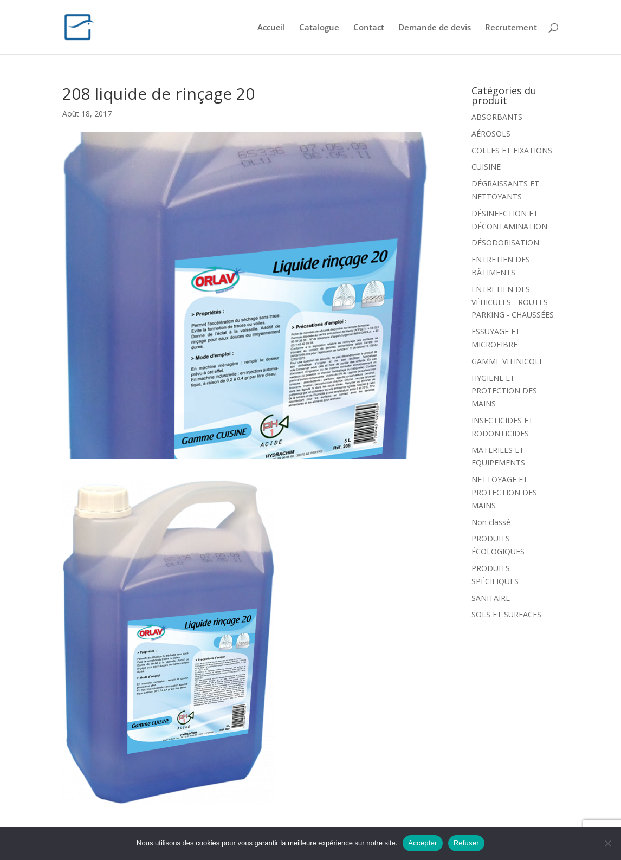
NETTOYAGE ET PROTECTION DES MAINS (504, 492)
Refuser (466, 843)
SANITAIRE (490, 598)
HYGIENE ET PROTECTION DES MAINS (504, 391)
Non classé (490, 522)
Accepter (422, 843)
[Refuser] (607, 843)
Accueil (271, 28)
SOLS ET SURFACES (506, 614)
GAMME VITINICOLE (507, 361)
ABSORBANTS (496, 117)
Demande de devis (434, 28)
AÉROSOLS (490, 133)
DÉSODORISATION (505, 242)
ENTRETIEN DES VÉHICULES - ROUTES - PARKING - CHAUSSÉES (512, 302)
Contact (368, 28)
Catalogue (319, 28)
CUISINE (486, 166)
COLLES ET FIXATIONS (511, 150)
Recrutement (511, 28)
